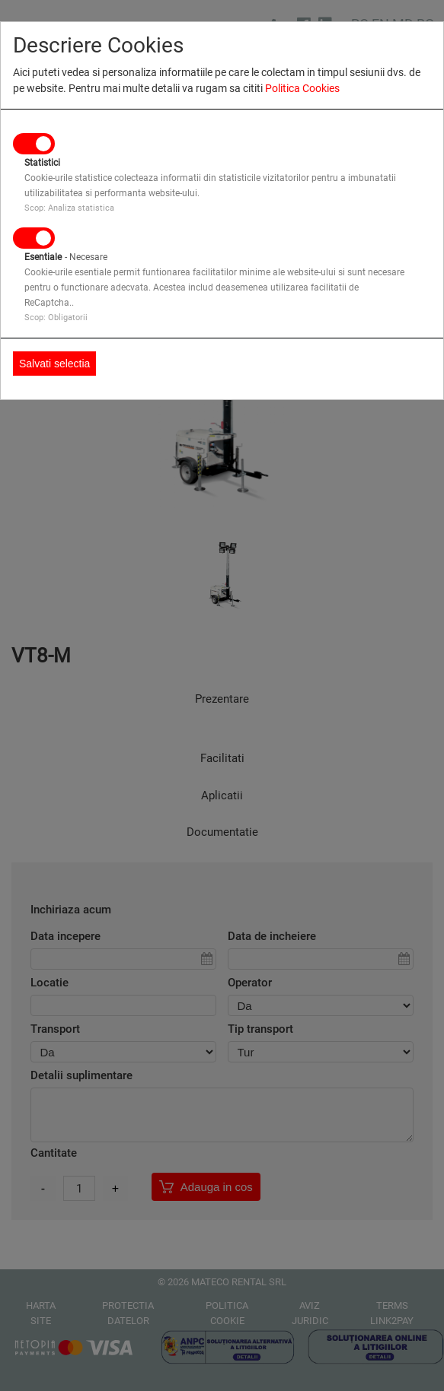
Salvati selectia (54, 363)
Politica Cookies (302, 88)
